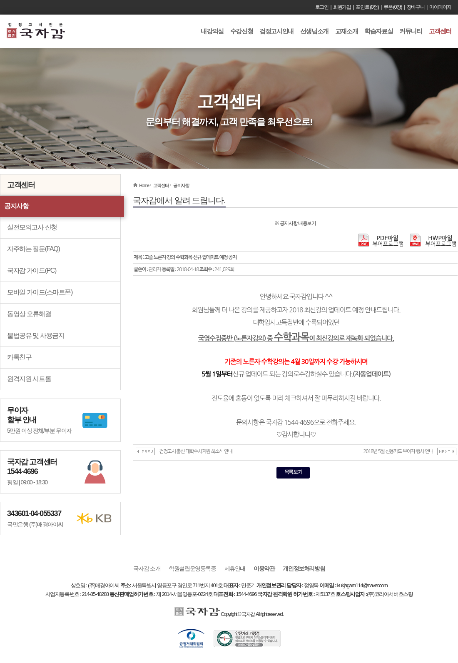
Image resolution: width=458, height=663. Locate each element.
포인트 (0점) (367, 7)
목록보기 (293, 472)
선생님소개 (314, 31)
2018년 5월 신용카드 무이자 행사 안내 (398, 451)
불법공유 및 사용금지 (36, 335)
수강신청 (241, 31)
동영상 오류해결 (29, 313)
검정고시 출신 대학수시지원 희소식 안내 (195, 451)
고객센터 (440, 31)
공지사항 (16, 205)
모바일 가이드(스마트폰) (39, 292)
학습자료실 (378, 31)
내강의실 (212, 31)
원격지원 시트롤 (29, 378)
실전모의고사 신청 (32, 227)
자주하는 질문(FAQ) (33, 248)
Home (144, 185)
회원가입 (342, 7)
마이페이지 (440, 7)
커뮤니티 (410, 31)
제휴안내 (234, 568)
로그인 (322, 7)
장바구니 (415, 7)
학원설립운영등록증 (192, 568)
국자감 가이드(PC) (31, 270)
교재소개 (346, 31)
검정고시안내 (276, 31)
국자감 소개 (147, 568)
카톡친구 (19, 357)
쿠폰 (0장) (392, 7)
